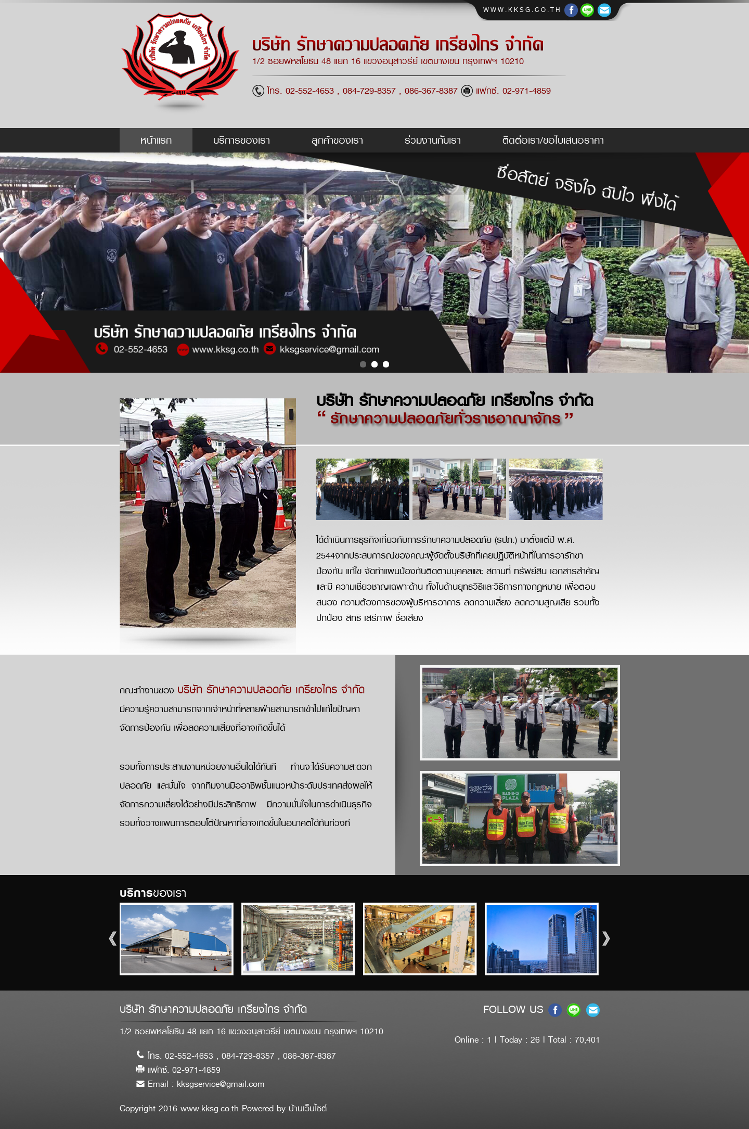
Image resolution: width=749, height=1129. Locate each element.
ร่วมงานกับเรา (433, 140)
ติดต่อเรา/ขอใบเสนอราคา (553, 140)
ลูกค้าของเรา (337, 140)
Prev (116, 939)
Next (609, 939)
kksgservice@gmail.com (221, 1084)
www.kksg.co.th (524, 10)
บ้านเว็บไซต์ (308, 1108)
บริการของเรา (241, 140)
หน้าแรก (156, 140)
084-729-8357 (369, 90)
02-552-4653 (310, 90)
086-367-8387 (433, 90)
